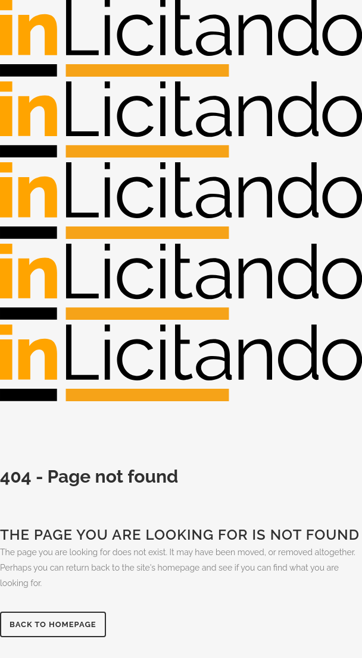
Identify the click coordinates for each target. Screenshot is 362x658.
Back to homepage (53, 624)
